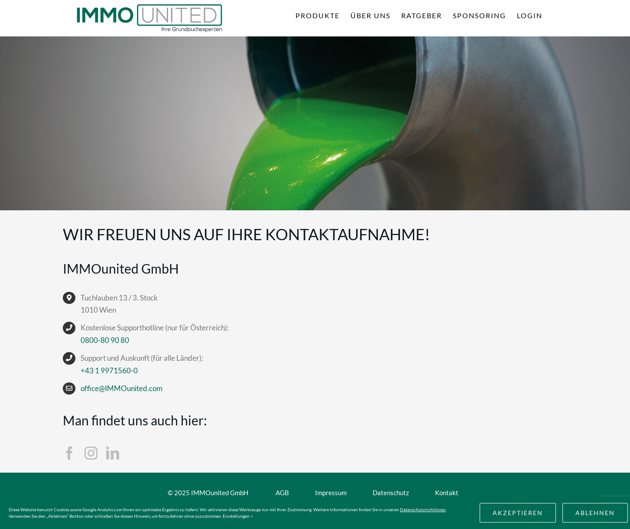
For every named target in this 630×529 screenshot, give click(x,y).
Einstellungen (238, 516)
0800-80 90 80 (105, 340)
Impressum (331, 492)
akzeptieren (518, 512)
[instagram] (90, 453)
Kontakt (446, 492)
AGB (282, 492)
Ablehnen (595, 512)
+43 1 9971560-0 (109, 370)
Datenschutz (391, 492)
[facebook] (69, 453)
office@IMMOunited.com (121, 388)
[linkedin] (112, 453)
